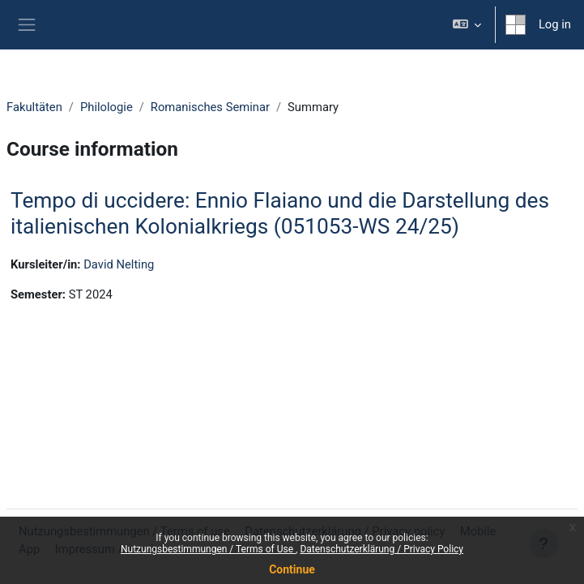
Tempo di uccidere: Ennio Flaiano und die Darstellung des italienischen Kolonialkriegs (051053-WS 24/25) (280, 213)
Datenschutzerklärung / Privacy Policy (381, 549)
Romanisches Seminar (210, 107)
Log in (555, 24)
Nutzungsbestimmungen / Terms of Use (208, 549)
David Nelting (118, 264)
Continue (292, 569)
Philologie (106, 107)
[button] (466, 24)
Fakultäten (34, 107)
